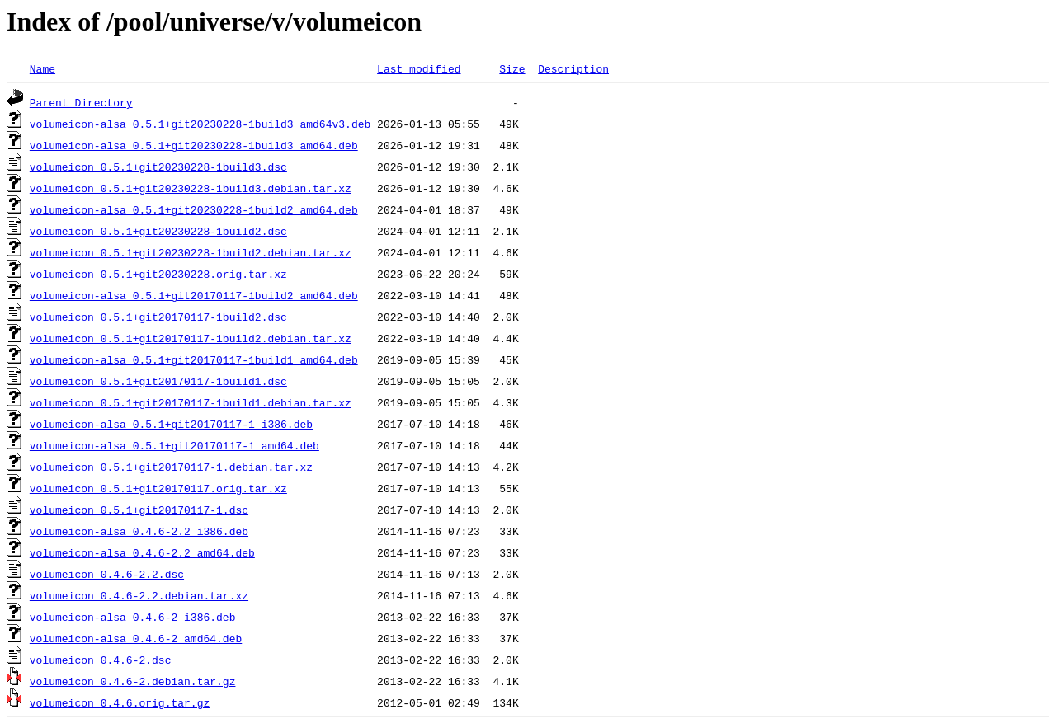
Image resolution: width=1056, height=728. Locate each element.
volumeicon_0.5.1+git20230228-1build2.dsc (158, 230)
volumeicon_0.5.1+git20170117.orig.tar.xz (158, 488)
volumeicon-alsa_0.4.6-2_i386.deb (133, 616)
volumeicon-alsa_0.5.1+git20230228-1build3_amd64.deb (194, 145)
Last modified (418, 68)
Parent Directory (81, 102)
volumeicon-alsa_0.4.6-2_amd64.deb (136, 638)
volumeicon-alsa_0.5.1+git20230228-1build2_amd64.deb (194, 209)
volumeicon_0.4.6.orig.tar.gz (120, 702)
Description (573, 68)
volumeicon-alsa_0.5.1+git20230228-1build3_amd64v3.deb (200, 123)
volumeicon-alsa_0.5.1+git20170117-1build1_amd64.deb (194, 359)
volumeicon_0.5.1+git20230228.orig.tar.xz (158, 273)
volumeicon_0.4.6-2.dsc (101, 659)
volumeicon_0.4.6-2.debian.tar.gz (133, 681)
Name (42, 68)
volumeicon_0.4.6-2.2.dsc (107, 573)
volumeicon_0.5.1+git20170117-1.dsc (139, 509)
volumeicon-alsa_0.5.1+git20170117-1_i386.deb (171, 423)
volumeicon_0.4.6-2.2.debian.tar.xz (139, 595)
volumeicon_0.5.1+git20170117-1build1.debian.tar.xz (190, 402)
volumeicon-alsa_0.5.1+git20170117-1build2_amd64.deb (194, 295)
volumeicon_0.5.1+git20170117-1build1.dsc (158, 380)
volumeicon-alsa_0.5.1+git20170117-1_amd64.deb (174, 445)
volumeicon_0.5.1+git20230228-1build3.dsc (158, 166)
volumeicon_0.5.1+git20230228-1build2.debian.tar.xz (190, 252)
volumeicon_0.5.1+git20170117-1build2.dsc (158, 316)
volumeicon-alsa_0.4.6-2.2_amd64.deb (142, 552)
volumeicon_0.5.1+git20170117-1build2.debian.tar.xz (190, 338)
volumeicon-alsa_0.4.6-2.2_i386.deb (139, 531)
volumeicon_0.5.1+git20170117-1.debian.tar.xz (171, 466)
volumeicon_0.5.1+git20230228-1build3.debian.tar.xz (190, 188)
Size (512, 68)
